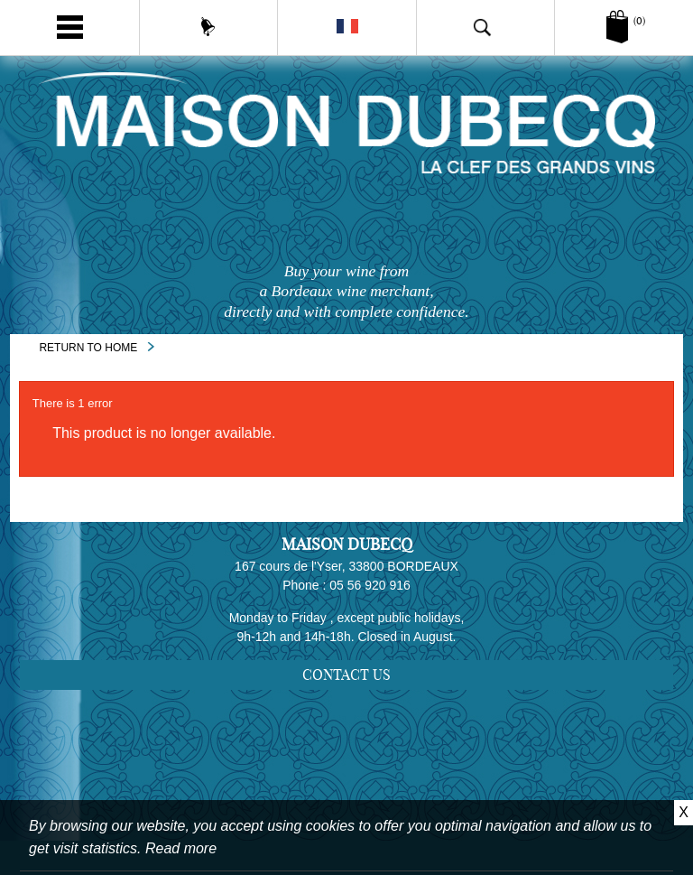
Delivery (355, 760)
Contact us (346, 678)
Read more (181, 848)
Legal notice (354, 785)
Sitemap (354, 735)
